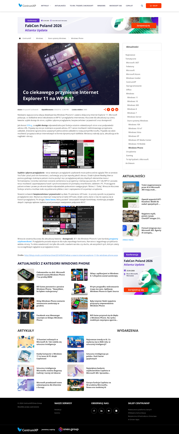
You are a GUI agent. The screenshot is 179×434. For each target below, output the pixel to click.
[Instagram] (116, 411)
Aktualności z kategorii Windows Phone (54, 263)
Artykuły (45, 6)
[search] (142, 5)
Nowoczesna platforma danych (140, 409)
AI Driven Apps (133, 419)
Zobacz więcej (128, 240)
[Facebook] (94, 411)
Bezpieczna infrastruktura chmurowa (142, 416)
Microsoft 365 (115, 6)
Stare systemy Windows (57, 38)
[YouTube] (109, 411)
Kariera (57, 413)
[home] (27, 5)
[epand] (50, 5)
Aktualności (60, 6)
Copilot (129, 6)
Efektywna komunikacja (137, 413)
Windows (101, 6)
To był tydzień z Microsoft (81, 6)
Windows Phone (77, 38)
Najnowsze (130, 55)
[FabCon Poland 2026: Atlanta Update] (89, 25)
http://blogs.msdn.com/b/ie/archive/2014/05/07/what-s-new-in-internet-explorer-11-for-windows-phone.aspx (71, 255)
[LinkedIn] (101, 411)
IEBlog (29, 125)
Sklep (154, 6)
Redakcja (57, 409)
